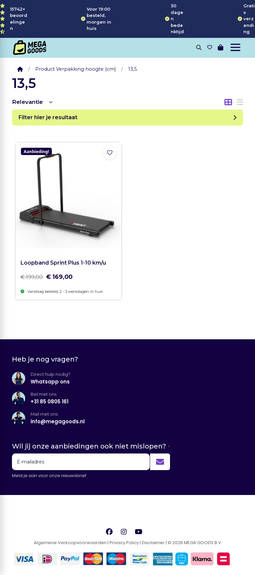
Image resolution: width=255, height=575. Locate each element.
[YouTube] (138, 531)
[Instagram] (124, 531)
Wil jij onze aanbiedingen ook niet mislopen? (91, 446)
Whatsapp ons (50, 381)
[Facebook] (109, 531)
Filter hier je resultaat (127, 117)
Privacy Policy (124, 542)
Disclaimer (153, 542)
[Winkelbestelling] (32, 102)
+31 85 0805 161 (49, 401)
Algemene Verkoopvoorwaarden (70, 542)
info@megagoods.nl (58, 421)
